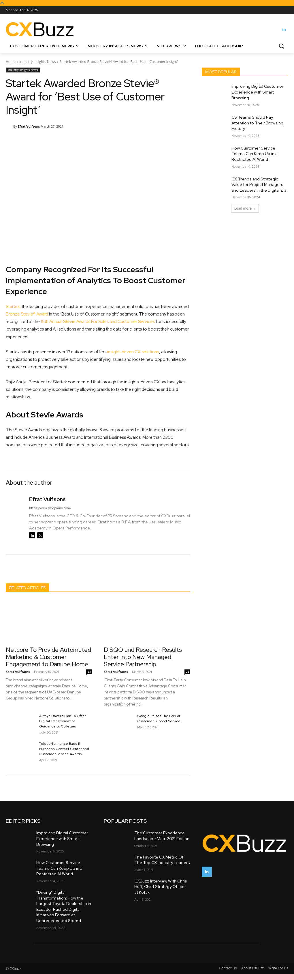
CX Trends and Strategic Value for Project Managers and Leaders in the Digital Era (259, 184)
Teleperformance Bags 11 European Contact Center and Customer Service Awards (64, 748)
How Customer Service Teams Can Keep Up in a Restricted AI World (254, 153)
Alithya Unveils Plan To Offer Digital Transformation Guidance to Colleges (62, 721)
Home (11, 61)
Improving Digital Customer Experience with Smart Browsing (257, 92)
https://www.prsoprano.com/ (50, 508)
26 (187, 671)
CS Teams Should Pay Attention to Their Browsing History (257, 123)
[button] (281, 46)
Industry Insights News (37, 61)
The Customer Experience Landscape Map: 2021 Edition (161, 835)
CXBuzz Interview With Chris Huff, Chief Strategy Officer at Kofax (160, 886)
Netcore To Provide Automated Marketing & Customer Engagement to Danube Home (48, 657)
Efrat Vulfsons (29, 126)
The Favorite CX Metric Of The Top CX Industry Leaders (162, 859)
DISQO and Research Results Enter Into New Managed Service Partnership (143, 657)
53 (89, 671)
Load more (245, 208)
